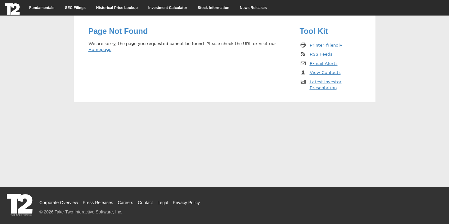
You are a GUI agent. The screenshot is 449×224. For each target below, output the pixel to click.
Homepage (99, 49)
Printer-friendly (326, 45)
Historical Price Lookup (117, 8)
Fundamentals (41, 8)
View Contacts (325, 72)
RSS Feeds (321, 54)
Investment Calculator (167, 8)
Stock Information (213, 8)
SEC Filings (75, 8)
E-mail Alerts (324, 63)
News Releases (253, 8)
